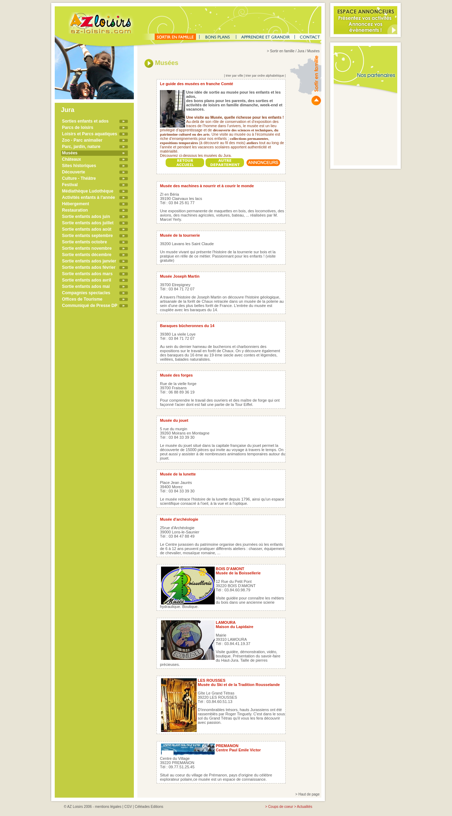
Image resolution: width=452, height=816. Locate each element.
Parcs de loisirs (78, 127)
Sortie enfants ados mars (87, 273)
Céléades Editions (149, 807)
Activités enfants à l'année (88, 197)
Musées (70, 152)
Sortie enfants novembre (87, 248)
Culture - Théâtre (79, 178)
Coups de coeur (280, 807)
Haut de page (309, 794)
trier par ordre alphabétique (265, 75)
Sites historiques (79, 165)
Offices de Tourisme (82, 299)
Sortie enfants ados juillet (88, 222)
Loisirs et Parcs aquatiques (89, 133)
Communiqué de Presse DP (90, 305)
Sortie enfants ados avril (86, 280)
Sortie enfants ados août (87, 229)
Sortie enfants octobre (84, 242)
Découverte (73, 172)
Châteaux (71, 159)
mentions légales (108, 807)
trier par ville (234, 75)
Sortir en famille (282, 51)
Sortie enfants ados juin (86, 216)
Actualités (304, 807)
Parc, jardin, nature (81, 146)
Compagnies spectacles (86, 292)
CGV (128, 807)
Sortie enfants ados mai (86, 286)
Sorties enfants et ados (85, 121)
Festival (70, 184)
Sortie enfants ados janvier (89, 261)
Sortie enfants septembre (87, 235)
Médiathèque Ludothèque (87, 191)
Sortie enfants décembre (87, 254)
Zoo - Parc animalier (82, 140)
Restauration (75, 210)
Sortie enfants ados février (88, 267)
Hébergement (75, 203)
